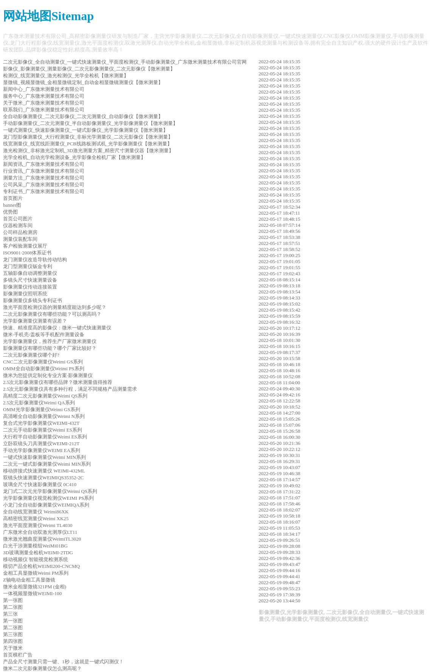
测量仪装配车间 (20, 239)
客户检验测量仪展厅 (25, 246)
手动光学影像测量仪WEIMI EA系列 (41, 450)
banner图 (12, 205)
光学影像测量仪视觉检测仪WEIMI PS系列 (48, 498)
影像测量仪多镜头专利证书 (32, 300)
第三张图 (13, 634)
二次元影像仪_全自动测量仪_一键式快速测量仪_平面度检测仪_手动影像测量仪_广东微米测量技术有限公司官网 (125, 62)
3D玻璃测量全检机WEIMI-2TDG (38, 552)
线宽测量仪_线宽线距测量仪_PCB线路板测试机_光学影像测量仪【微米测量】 (87, 144)
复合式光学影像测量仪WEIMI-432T (41, 423)
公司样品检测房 (20, 232)
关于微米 (13, 648)
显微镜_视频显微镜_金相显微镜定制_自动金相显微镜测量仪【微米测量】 (83, 82)
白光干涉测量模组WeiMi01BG (35, 546)
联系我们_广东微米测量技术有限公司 (43, 109)
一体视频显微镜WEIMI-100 (32, 593)
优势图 (10, 212)
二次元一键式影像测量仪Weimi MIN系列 (47, 464)
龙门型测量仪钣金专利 (27, 266)
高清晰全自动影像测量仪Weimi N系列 (44, 416)
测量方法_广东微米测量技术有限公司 (43, 178)
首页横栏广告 (18, 655)
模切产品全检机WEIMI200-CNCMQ (41, 566)
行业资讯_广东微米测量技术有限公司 (43, 171)
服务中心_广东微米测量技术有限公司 (43, 96)
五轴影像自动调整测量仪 (30, 273)
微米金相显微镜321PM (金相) (34, 586)
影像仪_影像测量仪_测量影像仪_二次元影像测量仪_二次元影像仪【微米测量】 (89, 69)
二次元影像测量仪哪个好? (31, 355)
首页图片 (13, 198)
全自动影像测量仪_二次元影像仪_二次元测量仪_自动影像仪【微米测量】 (83, 116)
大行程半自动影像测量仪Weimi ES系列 (45, 437)
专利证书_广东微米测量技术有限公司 (43, 191)
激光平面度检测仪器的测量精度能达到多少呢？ (54, 307)
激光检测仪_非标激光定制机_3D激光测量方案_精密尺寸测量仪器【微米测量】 (88, 150)
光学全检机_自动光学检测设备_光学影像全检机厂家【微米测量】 (74, 157)
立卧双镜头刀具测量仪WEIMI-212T (41, 443)
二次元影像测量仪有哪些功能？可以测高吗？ (52, 314)
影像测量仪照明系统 (25, 293)
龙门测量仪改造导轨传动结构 (35, 259)
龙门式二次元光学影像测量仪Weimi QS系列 (50, 491)
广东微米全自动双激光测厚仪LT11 (40, 532)
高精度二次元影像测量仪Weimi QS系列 (45, 396)
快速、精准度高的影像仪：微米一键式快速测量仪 (57, 328)
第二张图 (13, 607)
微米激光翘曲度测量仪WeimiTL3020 (42, 539)
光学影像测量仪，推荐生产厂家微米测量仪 (49, 341)
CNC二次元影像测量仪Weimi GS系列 (43, 362)
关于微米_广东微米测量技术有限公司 (43, 103)
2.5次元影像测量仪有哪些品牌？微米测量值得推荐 (57, 382)
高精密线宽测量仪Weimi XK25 (35, 518)
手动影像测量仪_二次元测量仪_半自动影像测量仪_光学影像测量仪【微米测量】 (90, 123)
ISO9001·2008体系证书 (27, 253)
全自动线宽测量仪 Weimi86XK (35, 512)
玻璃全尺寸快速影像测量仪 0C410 (39, 484)
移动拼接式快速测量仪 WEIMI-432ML (44, 471)
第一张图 (13, 600)
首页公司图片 (18, 218)
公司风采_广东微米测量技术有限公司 (43, 184)
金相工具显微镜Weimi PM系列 (35, 573)
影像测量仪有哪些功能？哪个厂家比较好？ (49, 348)
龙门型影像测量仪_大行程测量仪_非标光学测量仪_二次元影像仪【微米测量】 (88, 137)
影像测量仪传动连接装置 (30, 287)
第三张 (10, 614)
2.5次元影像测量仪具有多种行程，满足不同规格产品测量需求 (70, 389)
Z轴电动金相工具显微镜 (29, 580)
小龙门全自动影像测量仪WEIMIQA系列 (46, 505)
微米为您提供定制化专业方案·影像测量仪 (48, 375)
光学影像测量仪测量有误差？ (35, 321)
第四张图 (13, 641)
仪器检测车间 (18, 225)
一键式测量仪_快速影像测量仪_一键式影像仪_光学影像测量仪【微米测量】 (85, 130)
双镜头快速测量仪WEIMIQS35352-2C (43, 477)
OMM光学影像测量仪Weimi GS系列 (41, 409)
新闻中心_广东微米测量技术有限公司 (43, 89)
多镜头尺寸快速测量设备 (30, 280)
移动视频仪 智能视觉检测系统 (35, 559)
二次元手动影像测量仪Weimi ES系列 (42, 430)
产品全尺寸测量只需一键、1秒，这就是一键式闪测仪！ (63, 661)
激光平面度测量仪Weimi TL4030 (37, 525)
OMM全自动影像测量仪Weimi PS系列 (43, 368)
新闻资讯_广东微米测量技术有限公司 (43, 164)
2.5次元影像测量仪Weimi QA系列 (39, 402)
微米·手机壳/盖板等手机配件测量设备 (43, 334)
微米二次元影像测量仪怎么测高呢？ (42, 668)
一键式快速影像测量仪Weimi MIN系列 (44, 457)
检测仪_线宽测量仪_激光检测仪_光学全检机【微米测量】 (66, 75)
